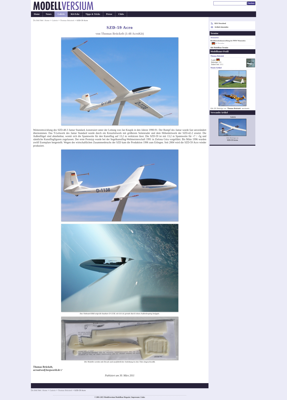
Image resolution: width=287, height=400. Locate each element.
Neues (49, 14)
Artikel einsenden (221, 27)
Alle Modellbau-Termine (219, 48)
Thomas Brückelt (67, 20)
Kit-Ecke (75, 14)
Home (37, 14)
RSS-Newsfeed (220, 23)
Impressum (135, 397)
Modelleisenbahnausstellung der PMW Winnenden (227, 41)
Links (143, 397)
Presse (109, 14)
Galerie (61, 14)
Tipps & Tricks (92, 14)
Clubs (121, 14)
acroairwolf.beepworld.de (46, 369)
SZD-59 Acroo (232, 140)
